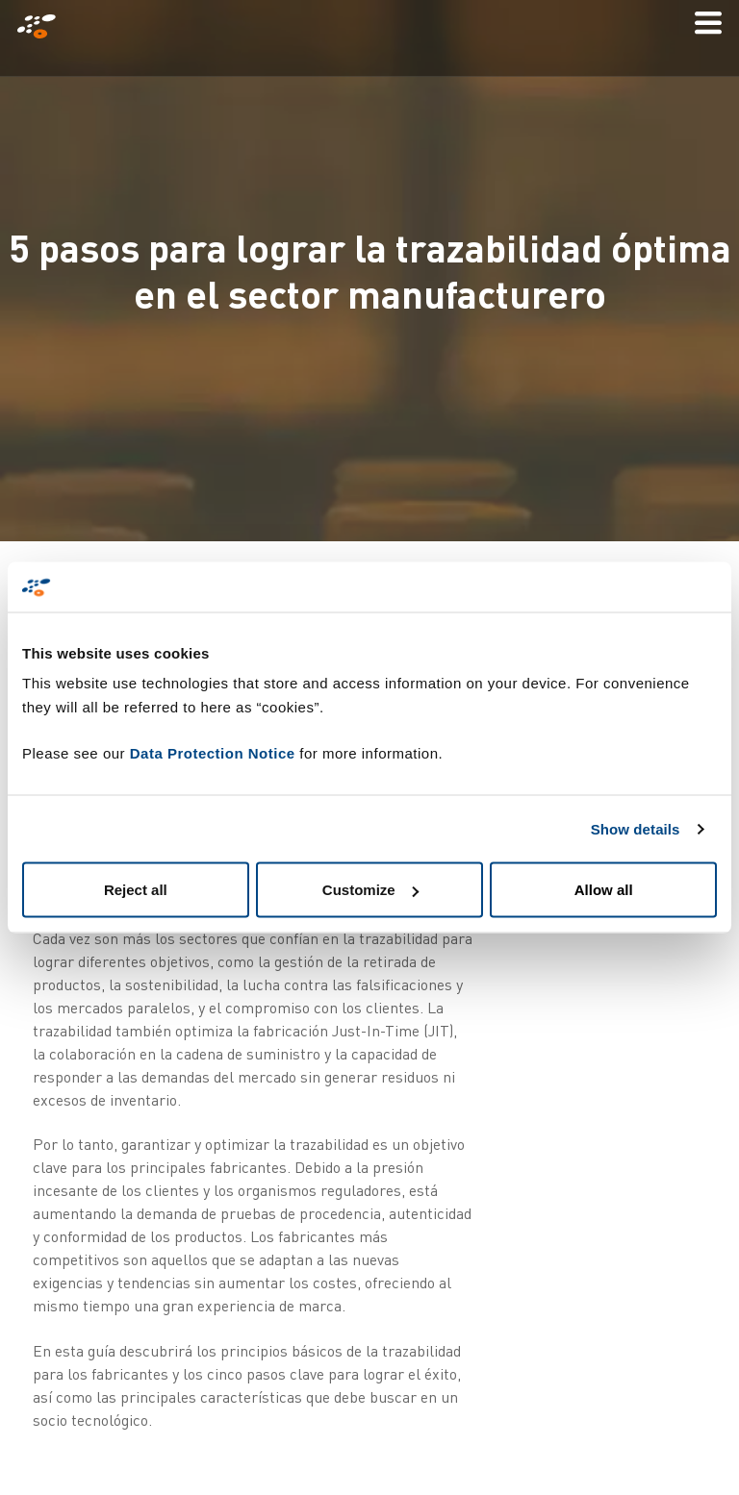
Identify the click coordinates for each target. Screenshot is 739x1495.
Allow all (603, 890)
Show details (635, 828)
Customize (370, 890)
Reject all (135, 890)
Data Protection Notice (212, 753)
